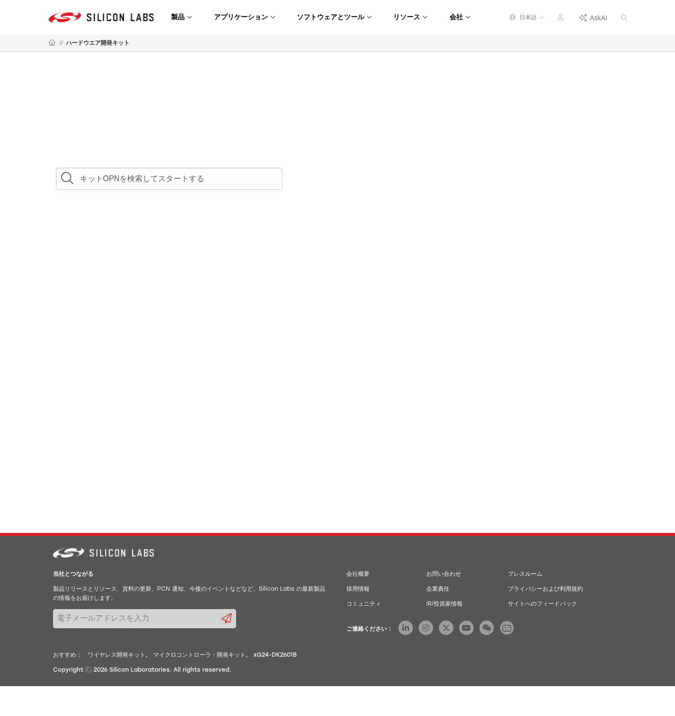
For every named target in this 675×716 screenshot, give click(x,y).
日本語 (527, 17)
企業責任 (438, 589)
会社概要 (358, 574)
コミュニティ (363, 604)
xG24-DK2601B (275, 655)
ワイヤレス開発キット (117, 655)
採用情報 (358, 589)
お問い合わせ (443, 574)
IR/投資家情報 (444, 604)
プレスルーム (525, 574)
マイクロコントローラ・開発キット (199, 655)
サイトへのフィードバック (542, 604)
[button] (67, 176)
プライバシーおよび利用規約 (545, 589)
